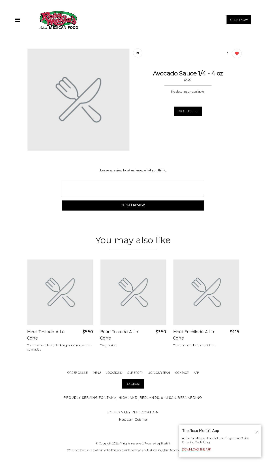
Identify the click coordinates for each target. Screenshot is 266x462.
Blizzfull (165, 443)
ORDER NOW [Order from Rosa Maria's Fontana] (239, 20)
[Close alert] (256, 432)
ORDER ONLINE (188, 111)
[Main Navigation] (17, 20)
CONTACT (181, 372)
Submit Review (133, 205)
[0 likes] (236, 53)
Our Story (135, 372)
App (196, 372)
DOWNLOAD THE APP (196, 449)
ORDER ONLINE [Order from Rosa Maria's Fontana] (77, 372)
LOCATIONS (114, 372)
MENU (97, 372)
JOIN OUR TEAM (159, 372)
